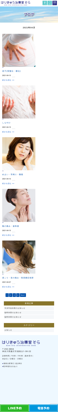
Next (23, 295)
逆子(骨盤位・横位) (11, 71)
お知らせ (8, 330)
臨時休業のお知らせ (13, 313)
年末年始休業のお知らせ (15, 308)
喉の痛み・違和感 (10, 226)
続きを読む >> (8, 80)
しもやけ (6, 123)
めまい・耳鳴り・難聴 (12, 174)
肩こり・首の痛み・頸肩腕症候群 (18, 278)
